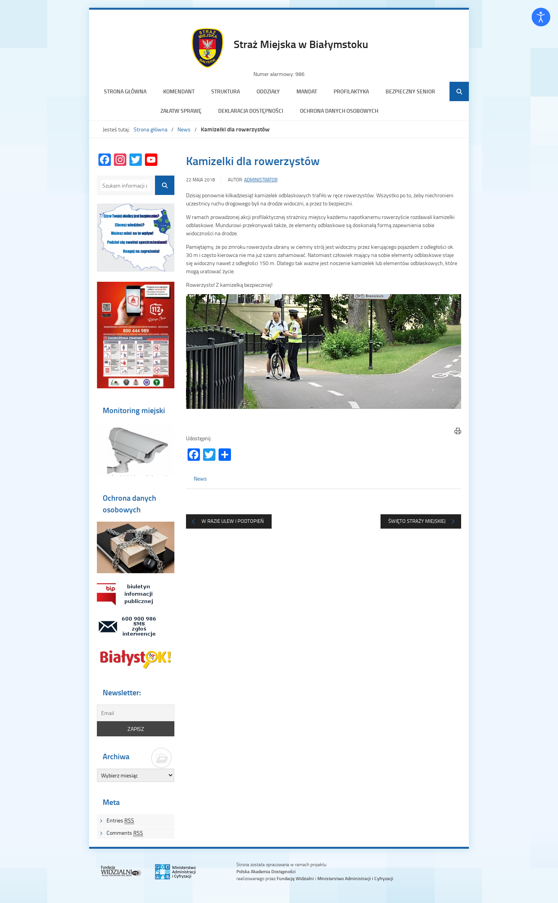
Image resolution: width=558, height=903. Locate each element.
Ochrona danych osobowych (339, 110)
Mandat (306, 91)
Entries (120, 820)
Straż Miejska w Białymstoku (301, 44)
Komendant (179, 91)
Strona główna (125, 91)
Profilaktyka (351, 91)
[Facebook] (104, 160)
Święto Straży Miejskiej (417, 520)
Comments (125, 833)
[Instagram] (120, 160)
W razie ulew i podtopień (233, 520)
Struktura (225, 91)
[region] (323, 351)
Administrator (260, 179)
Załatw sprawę (181, 110)
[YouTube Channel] (151, 160)
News (184, 129)
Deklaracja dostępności (250, 110)
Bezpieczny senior (410, 91)
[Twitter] (135, 160)
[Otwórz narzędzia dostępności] (541, 17)
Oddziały (268, 91)
